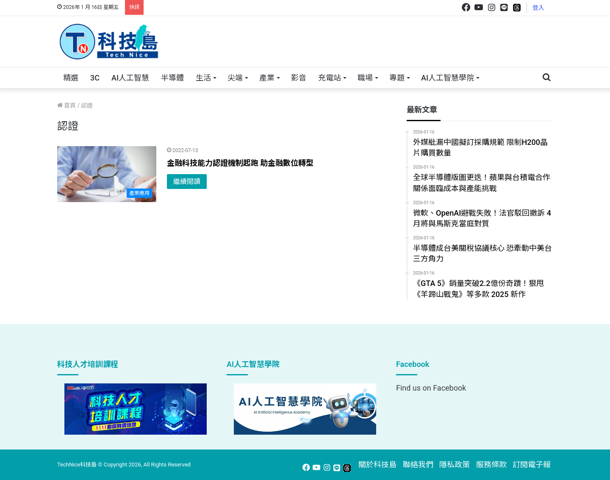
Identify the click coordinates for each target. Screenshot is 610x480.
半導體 (172, 77)
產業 (266, 77)
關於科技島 (377, 464)
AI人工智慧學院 (447, 77)
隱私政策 (454, 464)
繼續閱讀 (186, 182)
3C (95, 77)
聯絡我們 (418, 464)
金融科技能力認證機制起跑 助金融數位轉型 (240, 162)
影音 (298, 77)
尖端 (235, 77)
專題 (397, 77)
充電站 (329, 77)
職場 (365, 77)
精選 (70, 77)
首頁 (66, 105)
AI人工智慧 (130, 77)
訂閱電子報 (532, 464)
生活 (203, 77)
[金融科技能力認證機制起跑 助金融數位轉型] (106, 174)
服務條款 (491, 464)
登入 (538, 7)
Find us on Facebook (431, 387)
